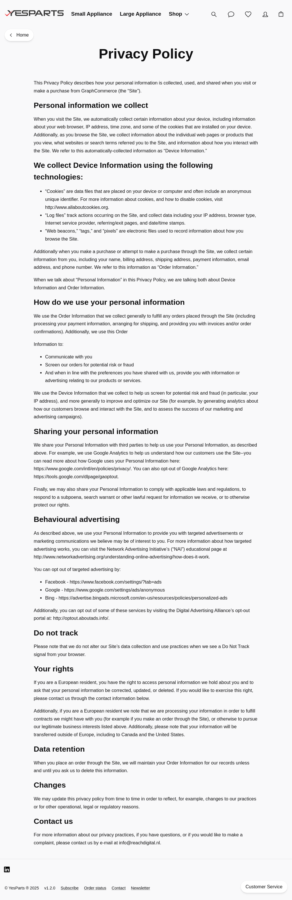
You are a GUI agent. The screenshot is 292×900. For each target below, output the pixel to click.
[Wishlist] (248, 14)
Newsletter (140, 888)
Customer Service (264, 887)
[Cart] (281, 14)
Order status (95, 888)
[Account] (265, 14)
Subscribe (70, 888)
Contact (119, 888)
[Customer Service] (231, 14)
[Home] (19, 35)
